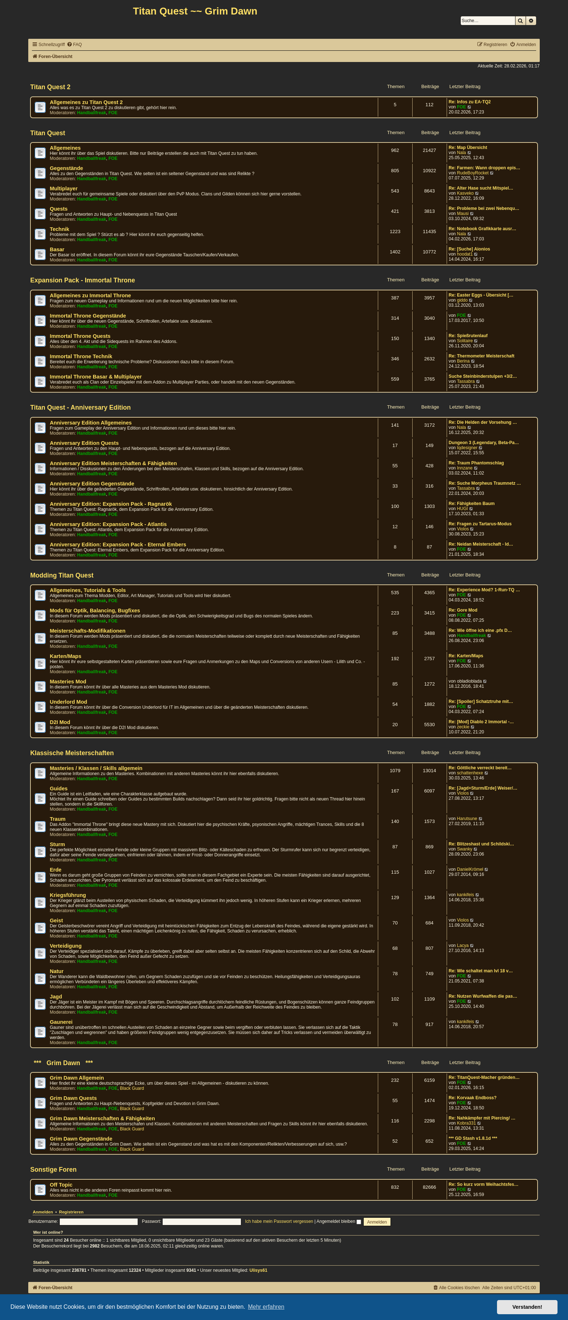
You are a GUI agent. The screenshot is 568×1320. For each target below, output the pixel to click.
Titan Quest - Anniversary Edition (80, 407)
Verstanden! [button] (527, 1307)
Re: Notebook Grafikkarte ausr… (483, 228)
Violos (463, 528)
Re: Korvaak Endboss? (473, 1097)
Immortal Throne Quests (80, 336)
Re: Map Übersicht (468, 147)
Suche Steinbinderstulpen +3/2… (483, 376)
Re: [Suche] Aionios (469, 249)
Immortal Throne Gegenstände (88, 316)
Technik (59, 229)
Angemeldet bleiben (339, 1221)
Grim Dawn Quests (73, 1098)
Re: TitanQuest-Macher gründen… (484, 1077)
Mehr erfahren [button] (266, 1307)
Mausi (462, 213)
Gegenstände (66, 168)
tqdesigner (467, 447)
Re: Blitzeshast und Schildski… (481, 844)
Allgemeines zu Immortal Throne (90, 295)
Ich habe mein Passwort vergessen (279, 1221)
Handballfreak (91, 112)
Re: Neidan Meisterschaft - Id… (481, 544)
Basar (57, 249)
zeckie (463, 726)
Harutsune (467, 818)
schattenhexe (470, 772)
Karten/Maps (65, 656)
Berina (463, 361)
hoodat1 (465, 254)
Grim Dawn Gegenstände (81, 1139)
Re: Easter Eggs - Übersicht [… (481, 295)
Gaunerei (61, 1022)
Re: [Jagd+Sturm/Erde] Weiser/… (483, 788)
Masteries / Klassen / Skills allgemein (96, 768)
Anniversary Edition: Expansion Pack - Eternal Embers (118, 544)
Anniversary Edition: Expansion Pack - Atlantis (108, 524)
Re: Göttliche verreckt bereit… (480, 767)
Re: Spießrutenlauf (468, 335)
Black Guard (132, 1088)
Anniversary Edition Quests (84, 443)
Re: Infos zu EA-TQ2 (470, 101)
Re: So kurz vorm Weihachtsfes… (484, 1184)
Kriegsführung (68, 895)
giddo (462, 300)
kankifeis (465, 894)
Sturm (57, 844)
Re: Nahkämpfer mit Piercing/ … (482, 1118)
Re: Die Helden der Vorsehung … (483, 422)
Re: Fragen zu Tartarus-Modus (480, 523)
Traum (58, 819)
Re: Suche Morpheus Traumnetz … (485, 483)
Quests (58, 209)
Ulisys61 (258, 1270)
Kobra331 (466, 1123)
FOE (112, 112)
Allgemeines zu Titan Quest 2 (86, 102)
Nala (461, 152)
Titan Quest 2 (50, 87)
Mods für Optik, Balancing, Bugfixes (95, 610)
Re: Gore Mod (463, 610)
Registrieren (71, 1212)
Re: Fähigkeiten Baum (472, 503)
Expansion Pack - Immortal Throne (82, 280)
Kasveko (465, 193)
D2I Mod (60, 722)
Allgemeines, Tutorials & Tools (88, 590)
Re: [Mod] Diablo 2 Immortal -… (481, 721)
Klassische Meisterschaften (72, 753)
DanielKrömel (470, 869)
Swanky (464, 849)
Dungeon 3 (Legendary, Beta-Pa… (484, 442)
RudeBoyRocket (472, 172)
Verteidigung (66, 946)
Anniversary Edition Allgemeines (90, 423)
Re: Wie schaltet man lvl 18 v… (481, 970)
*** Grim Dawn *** (61, 1063)
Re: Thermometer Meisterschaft (481, 356)
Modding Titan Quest (61, 575)
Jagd (56, 997)
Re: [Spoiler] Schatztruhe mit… (481, 701)
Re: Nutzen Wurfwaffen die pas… (483, 996)
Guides (58, 788)
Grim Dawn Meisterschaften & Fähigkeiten (102, 1118)
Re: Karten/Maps (466, 655)
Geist (56, 920)
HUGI (462, 508)
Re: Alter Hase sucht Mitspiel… (481, 188)
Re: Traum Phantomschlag (476, 462)
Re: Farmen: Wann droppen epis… (485, 167)
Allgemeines (65, 148)
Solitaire (465, 340)
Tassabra (466, 381)
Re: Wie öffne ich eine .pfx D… (480, 630)
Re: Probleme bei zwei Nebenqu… (484, 208)
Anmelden (43, 1212)
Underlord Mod (68, 702)
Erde (55, 870)
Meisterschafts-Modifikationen (87, 631)
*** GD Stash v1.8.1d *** (473, 1138)
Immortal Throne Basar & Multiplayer (96, 377)
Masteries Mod (68, 681)
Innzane (464, 468)
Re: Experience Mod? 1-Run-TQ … (484, 589)
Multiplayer (64, 188)
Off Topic (61, 1185)
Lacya (462, 945)
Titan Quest (47, 133)
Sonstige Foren (53, 1169)
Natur (56, 971)
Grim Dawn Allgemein (77, 1078)
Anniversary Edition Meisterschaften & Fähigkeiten (113, 463)
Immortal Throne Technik (81, 356)
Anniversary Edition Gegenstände (92, 484)
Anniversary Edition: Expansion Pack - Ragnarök (111, 504)
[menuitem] (74, 45)
